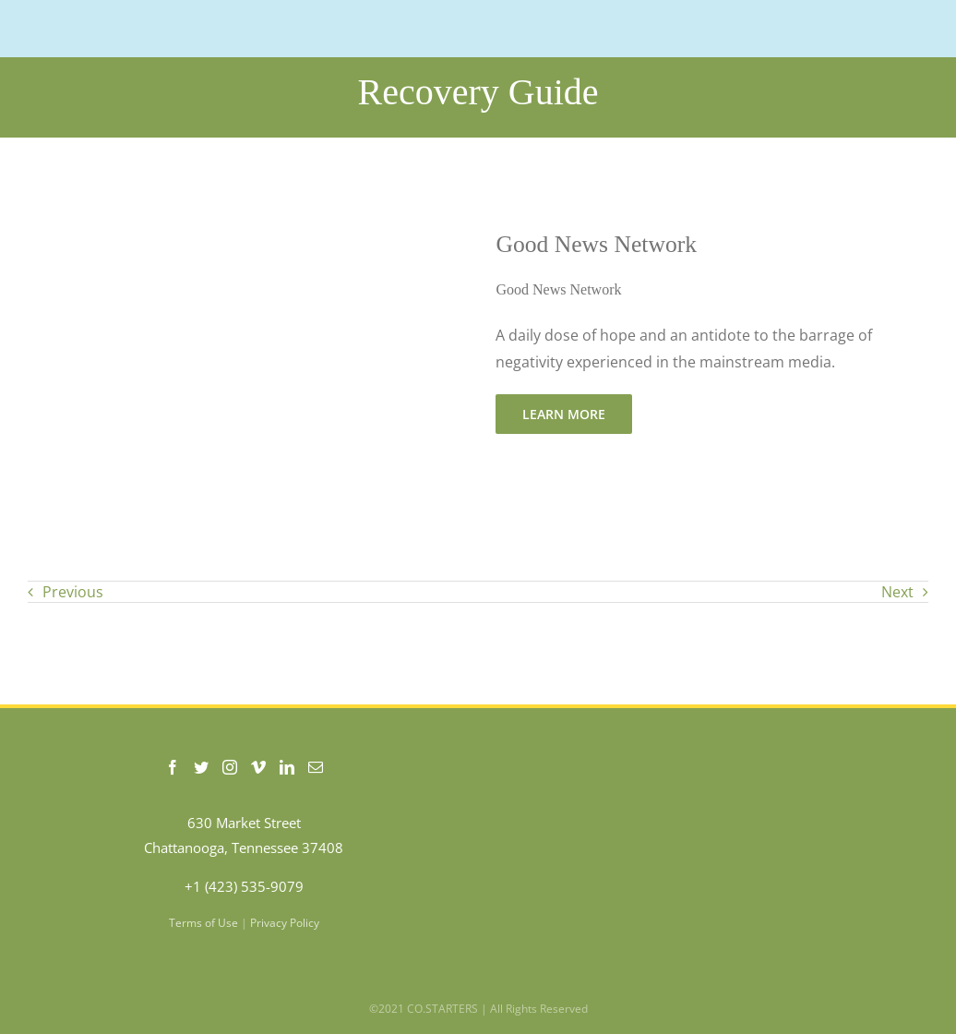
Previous (72, 592)
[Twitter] (201, 767)
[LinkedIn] (287, 767)
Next (897, 592)
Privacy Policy (284, 923)
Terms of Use (203, 923)
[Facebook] (172, 767)
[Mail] (315, 767)
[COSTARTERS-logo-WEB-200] (120, 22)
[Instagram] (229, 767)
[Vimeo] (258, 767)
